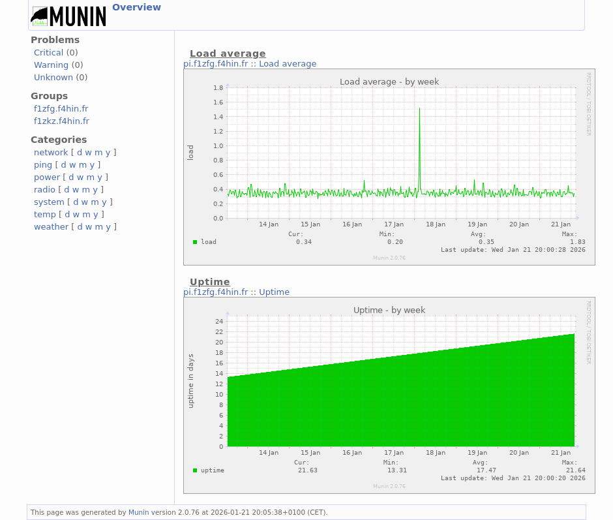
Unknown (53, 77)
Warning (51, 65)
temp (45, 214)
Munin (138, 512)
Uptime (274, 292)
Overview (136, 7)
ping (43, 165)
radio (44, 189)
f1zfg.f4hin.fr (61, 109)
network (51, 152)
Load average (287, 64)
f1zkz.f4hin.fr (61, 121)
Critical (48, 52)
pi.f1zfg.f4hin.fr (215, 64)
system (49, 202)
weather (51, 227)
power (47, 177)
